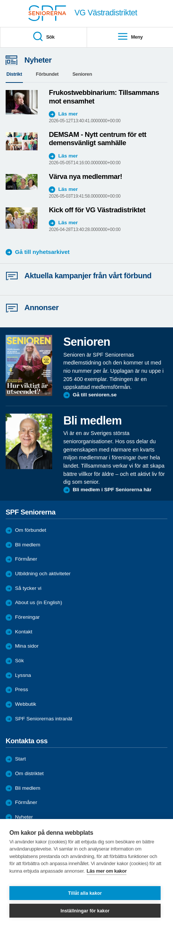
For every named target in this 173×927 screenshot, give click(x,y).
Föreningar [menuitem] (27, 617)
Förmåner (26, 559)
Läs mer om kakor (107, 871)
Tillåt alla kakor (85, 893)
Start (20, 759)
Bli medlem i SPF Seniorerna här (112, 489)
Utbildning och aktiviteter (43, 573)
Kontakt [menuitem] (23, 631)
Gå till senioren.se (95, 395)
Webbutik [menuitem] (25, 704)
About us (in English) (38, 602)
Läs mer (68, 114)
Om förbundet (30, 530)
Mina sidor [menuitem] (27, 646)
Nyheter (24, 817)
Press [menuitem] (21, 689)
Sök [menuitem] (43, 37)
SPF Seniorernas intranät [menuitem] (43, 719)
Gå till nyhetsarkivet (42, 252)
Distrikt (14, 74)
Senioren (82, 74)
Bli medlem (27, 545)
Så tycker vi (28, 588)
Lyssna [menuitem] (23, 675)
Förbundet (47, 74)
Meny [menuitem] (130, 37)
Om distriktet (29, 773)
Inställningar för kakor (85, 911)
